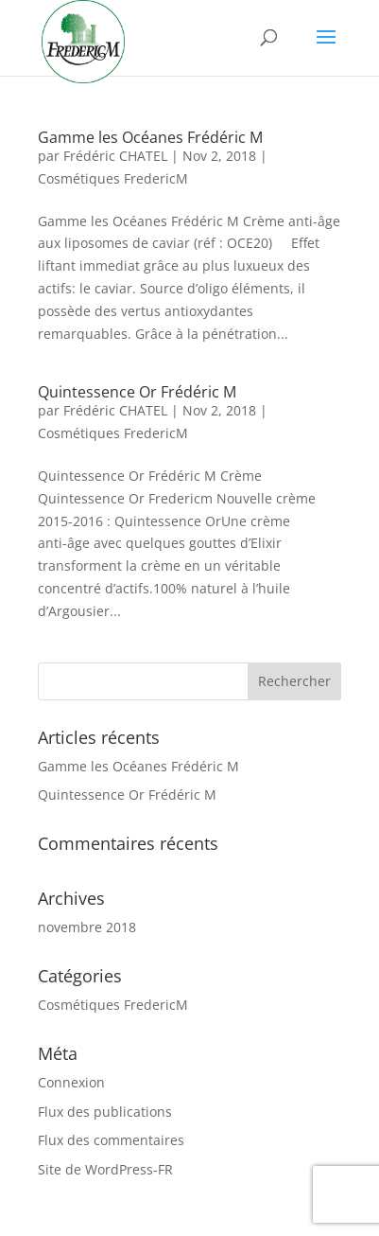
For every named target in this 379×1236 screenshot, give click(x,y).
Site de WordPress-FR (105, 1169)
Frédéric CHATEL (115, 156)
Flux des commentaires (111, 1140)
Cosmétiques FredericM (113, 178)
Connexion (71, 1082)
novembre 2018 (87, 927)
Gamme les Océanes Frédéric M (150, 137)
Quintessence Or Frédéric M (137, 391)
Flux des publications (105, 1112)
